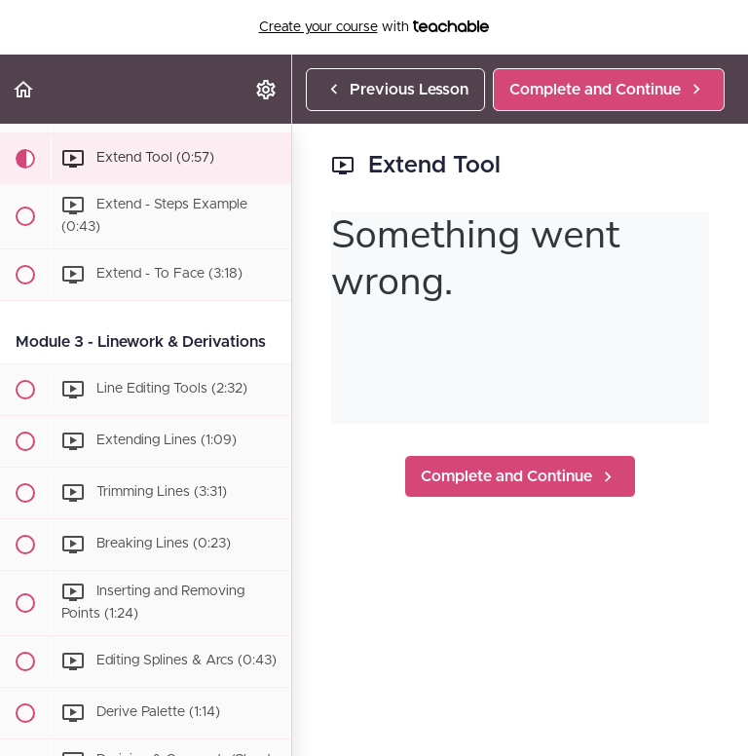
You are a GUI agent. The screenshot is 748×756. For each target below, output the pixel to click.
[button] (24, 89)
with (374, 27)
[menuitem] (267, 89)
